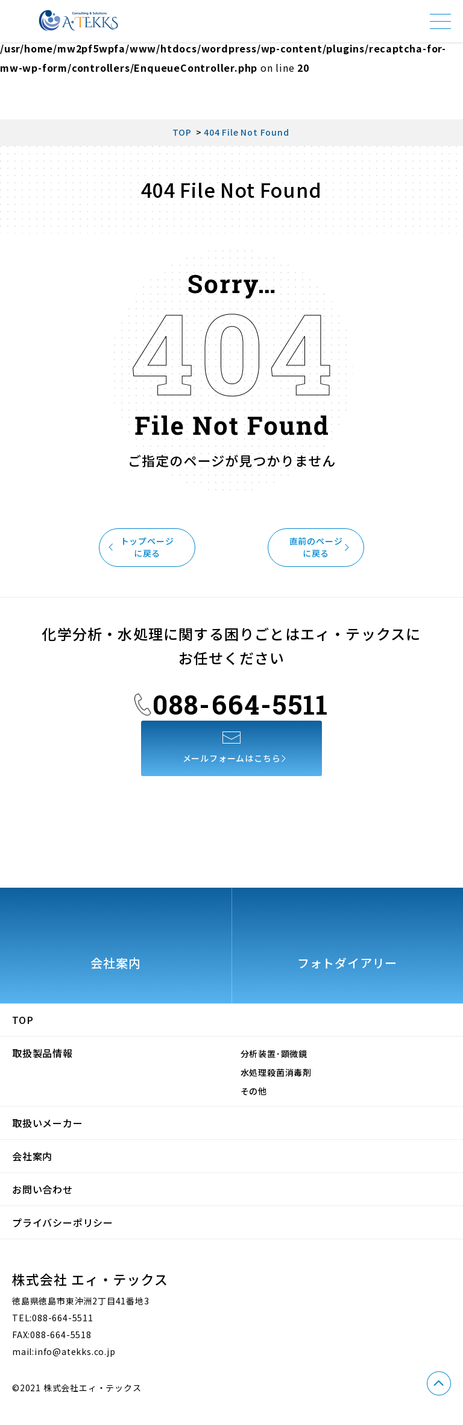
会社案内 (32, 1156)
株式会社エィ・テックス (78, 20)
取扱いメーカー (47, 1123)
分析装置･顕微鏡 (274, 1053)
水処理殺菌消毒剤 (276, 1072)
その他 (254, 1091)
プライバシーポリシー (62, 1222)
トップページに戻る (143, 547)
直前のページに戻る (319, 547)
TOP (22, 1020)
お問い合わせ (42, 1189)
